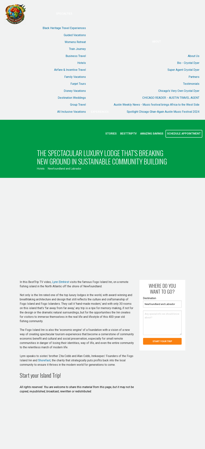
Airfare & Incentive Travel (70, 70)
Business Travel (76, 56)
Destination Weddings (72, 97)
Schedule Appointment (184, 133)
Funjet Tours (78, 83)
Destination (149, 298)
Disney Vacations (75, 91)
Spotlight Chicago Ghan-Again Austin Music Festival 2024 (163, 111)
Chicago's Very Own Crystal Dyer (178, 91)
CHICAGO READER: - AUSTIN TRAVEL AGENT (170, 97)
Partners (194, 77)
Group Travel (78, 104)
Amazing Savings (151, 133)
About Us (193, 56)
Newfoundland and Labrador (64, 168)
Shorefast (44, 360)
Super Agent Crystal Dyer (183, 70)
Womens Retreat (75, 42)
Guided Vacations (75, 35)
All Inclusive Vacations (71, 111)
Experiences (100, 111)
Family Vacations (75, 77)
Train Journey (77, 49)
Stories (111, 133)
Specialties (64, 13)
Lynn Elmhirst (60, 282)
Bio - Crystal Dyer (188, 63)
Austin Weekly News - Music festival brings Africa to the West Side (156, 104)
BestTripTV (128, 133)
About (156, 41)
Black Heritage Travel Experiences (64, 28)
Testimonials (191, 83)
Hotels (81, 63)
